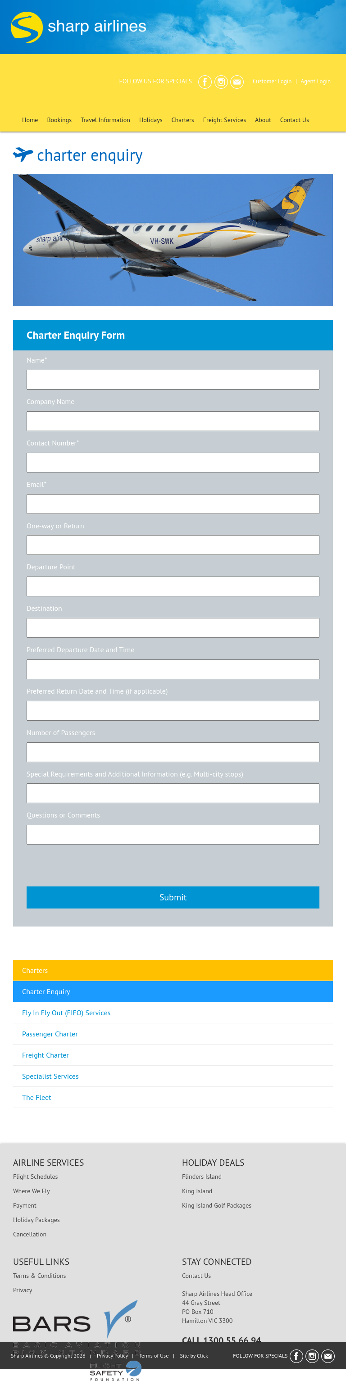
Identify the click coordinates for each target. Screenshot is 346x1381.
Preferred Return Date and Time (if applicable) (97, 690)
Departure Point (51, 566)
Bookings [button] (59, 120)
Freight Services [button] (224, 120)
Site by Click (194, 1355)
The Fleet (36, 1097)
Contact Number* (53, 442)
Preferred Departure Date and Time (80, 649)
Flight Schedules (35, 1176)
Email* (36, 484)
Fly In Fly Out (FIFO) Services (66, 1012)
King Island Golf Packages (216, 1205)
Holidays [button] (151, 120)
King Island (197, 1191)
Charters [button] (183, 120)
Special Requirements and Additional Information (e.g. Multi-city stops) (135, 773)
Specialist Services (50, 1076)
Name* (37, 359)
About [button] (263, 120)
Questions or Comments (63, 814)
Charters (35, 970)
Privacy (22, 1290)
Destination (44, 608)
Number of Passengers (61, 732)
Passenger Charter (50, 1033)
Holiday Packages (36, 1220)
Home (30, 120)
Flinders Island (202, 1176)
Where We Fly (31, 1191)
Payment (24, 1205)
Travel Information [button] (105, 120)
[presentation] (95, 864)
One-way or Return (55, 525)
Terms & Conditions (39, 1276)
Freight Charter (45, 1054)
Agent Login (315, 81)
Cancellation (29, 1234)
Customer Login (272, 81)
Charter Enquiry (46, 991)
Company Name (50, 401)
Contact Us (294, 120)
